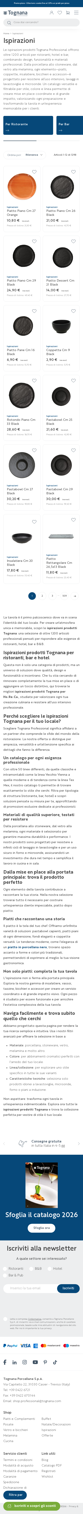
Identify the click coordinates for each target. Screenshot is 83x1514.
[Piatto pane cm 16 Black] (22, 326)
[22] (73, 381)
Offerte (47, 1435)
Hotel (57, 1269)
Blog (45, 1460)
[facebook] (4, 1362)
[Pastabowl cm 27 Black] (22, 465)
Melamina (10, 1435)
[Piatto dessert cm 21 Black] (61, 256)
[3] (10, 24)
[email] (41, 1288)
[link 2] (60, 13)
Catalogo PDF (52, 1465)
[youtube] (35, 1362)
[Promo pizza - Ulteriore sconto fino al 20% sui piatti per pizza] (41, 3)
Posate (8, 1424)
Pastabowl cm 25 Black (59, 421)
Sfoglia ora (41, 1228)
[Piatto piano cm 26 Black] (61, 187)
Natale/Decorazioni (56, 1424)
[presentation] (5, 1147)
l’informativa (34, 1319)
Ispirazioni (49, 1430)
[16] (34, 311)
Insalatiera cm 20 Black (20, 562)
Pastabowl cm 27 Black (20, 491)
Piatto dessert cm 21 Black (60, 282)
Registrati (49, 1471)
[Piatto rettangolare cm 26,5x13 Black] (61, 535)
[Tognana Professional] (15, 12)
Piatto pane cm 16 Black (21, 352)
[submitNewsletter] (68, 1288)
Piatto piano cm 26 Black (60, 213)
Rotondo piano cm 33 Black (21, 421)
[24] (34, 450)
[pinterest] (45, 1362)
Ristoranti (15, 1269)
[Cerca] (41, 22)
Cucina (8, 1441)
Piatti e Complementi (19, 1419)
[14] (73, 241)
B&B (38, 1269)
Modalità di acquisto (18, 1465)
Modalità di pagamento (20, 1471)
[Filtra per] (15, 1495)
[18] (73, 311)
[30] (73, 520)
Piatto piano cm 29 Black (21, 282)
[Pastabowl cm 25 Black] (61, 395)
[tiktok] (54, 1362)
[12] (34, 241)
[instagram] (24, 1362)
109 (64, 596)
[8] (34, 172)
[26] (73, 450)
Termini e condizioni (17, 1460)
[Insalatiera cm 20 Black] (22, 537)
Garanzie (9, 1476)
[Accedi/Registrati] (52, 12)
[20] (34, 381)
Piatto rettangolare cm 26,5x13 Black (59, 562)
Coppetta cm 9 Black (58, 352)
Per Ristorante (17, 124)
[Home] (6, 33)
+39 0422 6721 (19, 1390)
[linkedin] (14, 1362)
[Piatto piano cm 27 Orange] (22, 187)
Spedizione (11, 1482)
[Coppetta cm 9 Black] (61, 326)
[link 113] (75, 596)
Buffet (46, 1419)
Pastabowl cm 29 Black (59, 491)
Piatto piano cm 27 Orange (21, 213)
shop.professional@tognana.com (37, 1401)
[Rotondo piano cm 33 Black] (22, 395)
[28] (34, 522)
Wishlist (47, 1476)
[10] (73, 172)
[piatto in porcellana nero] (27, 947)
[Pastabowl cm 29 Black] (61, 465)
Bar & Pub (15, 1275)
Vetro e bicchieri (15, 1430)
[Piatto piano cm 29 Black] (22, 256)
